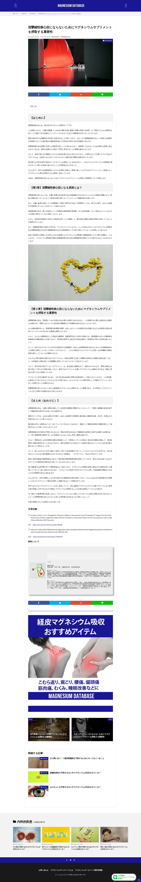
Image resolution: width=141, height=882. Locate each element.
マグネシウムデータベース (76, 875)
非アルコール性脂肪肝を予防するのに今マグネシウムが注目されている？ (55, 848)
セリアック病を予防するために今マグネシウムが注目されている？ (85, 848)
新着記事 (23, 13)
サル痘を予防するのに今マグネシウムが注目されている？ (26, 848)
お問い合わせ (43, 870)
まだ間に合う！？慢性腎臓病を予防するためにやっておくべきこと (77, 758)
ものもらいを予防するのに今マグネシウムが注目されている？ (75, 787)
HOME (16, 13)
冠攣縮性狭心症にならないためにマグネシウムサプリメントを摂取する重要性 (59, 13)
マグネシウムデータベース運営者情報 (88, 870)
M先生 (52, 556)
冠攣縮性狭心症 (66, 37)
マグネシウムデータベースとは (61, 870)
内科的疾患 (32, 13)
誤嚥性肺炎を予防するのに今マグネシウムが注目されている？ (75, 773)
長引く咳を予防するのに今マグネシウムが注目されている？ (114, 848)
